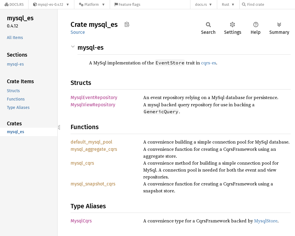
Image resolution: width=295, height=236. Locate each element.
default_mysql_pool (91, 142)
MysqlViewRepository (93, 104)
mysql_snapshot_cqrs (93, 184)
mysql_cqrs (82, 163)
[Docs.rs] (14, 4)
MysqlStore (265, 221)
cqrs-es (208, 63)
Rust (225, 4)
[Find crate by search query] (271, 4)
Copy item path (127, 24)
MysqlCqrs (81, 221)
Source (78, 32)
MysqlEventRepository (94, 97)
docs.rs (201, 4)
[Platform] (92, 4)
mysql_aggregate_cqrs (94, 149)
